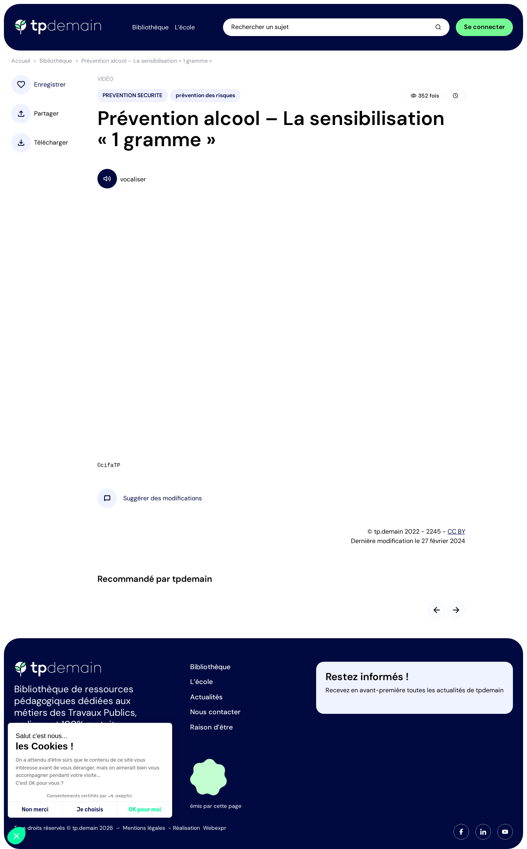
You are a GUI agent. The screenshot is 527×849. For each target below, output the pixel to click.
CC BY (456, 531)
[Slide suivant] (456, 610)
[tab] (461, 832)
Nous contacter (215, 712)
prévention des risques (205, 95)
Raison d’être (211, 727)
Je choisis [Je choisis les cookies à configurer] (90, 809)
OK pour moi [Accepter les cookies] (145, 809)
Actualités (206, 697)
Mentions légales (144, 827)
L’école (201, 681)
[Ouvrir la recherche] (336, 27)
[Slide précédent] (437, 610)
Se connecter (484, 27)
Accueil (20, 60)
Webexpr (214, 827)
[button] (162, 498)
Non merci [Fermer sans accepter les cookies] (35, 809)
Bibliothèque (56, 60)
